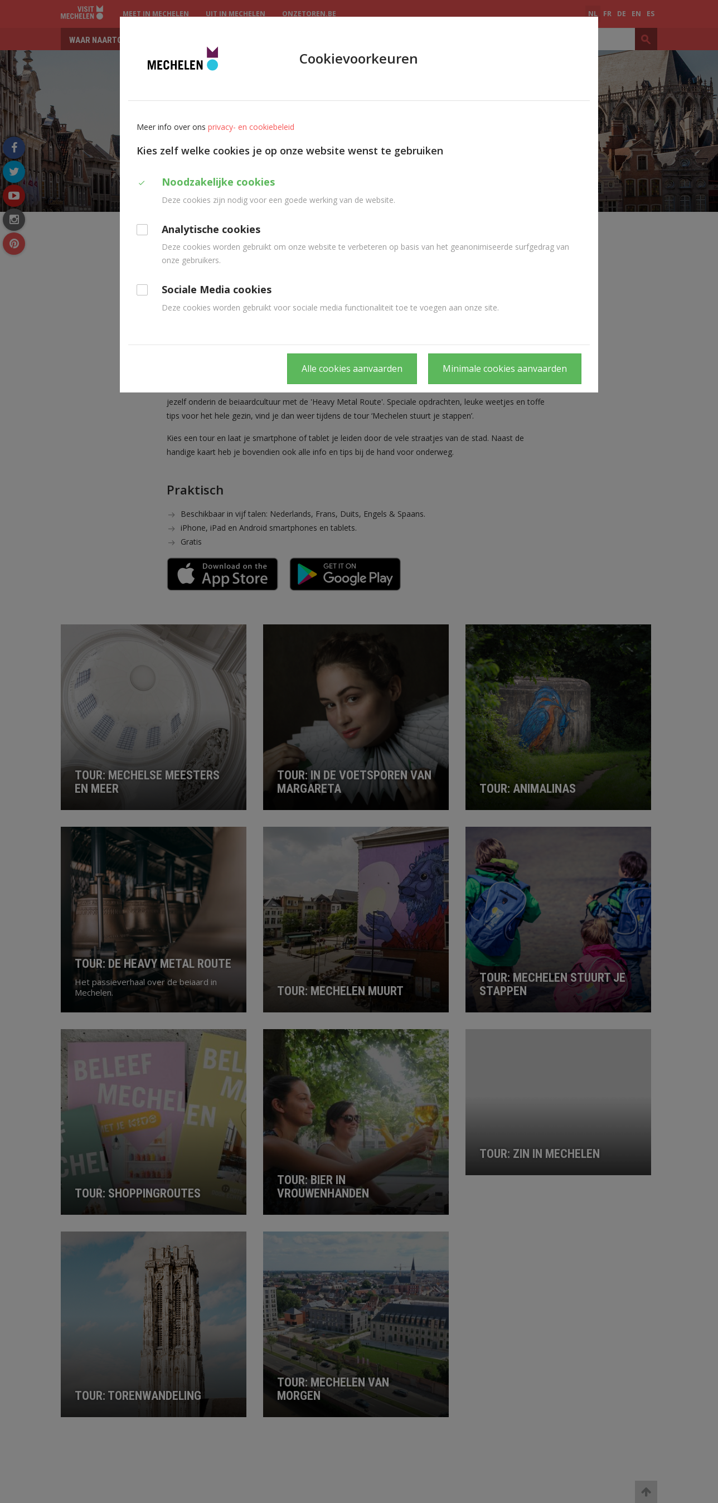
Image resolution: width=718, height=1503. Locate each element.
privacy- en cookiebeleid (251, 127)
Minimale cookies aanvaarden (505, 368)
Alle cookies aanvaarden (352, 368)
